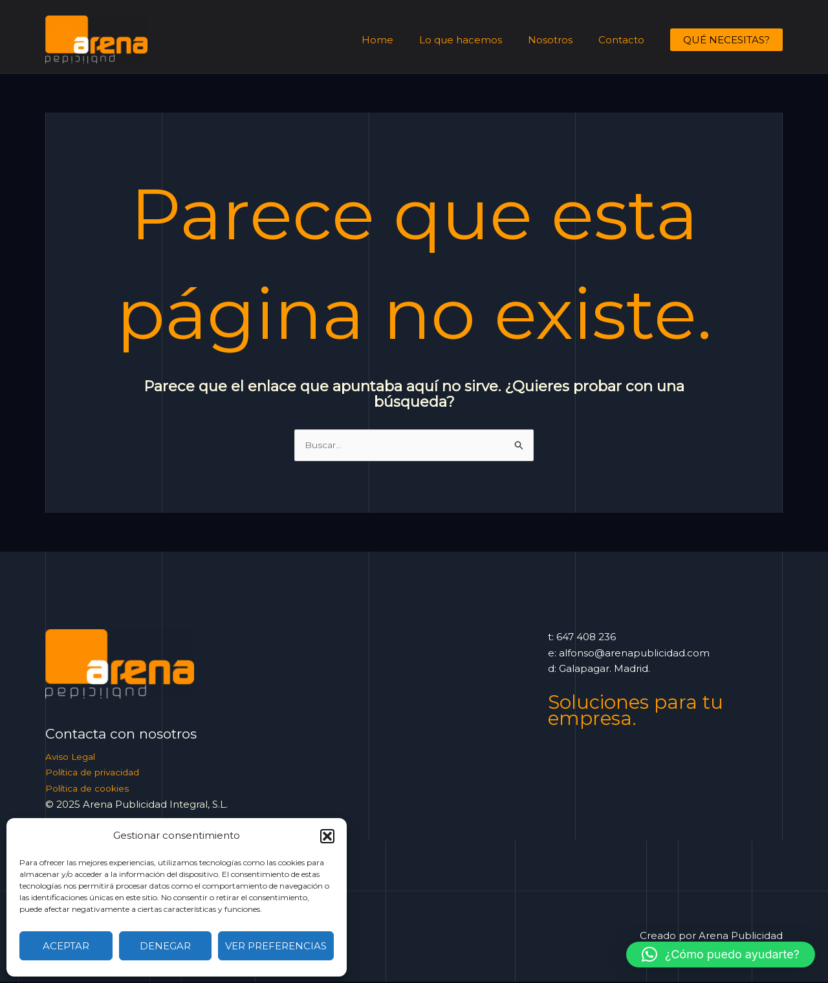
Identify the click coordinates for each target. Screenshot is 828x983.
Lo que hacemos (476, 40)
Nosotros (560, 40)
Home (400, 40)
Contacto (625, 40)
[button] (327, 836)
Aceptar (66, 946)
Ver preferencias (276, 946)
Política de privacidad (97, 773)
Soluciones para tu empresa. (642, 710)
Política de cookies (91, 789)
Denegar (165, 946)
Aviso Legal (72, 757)
